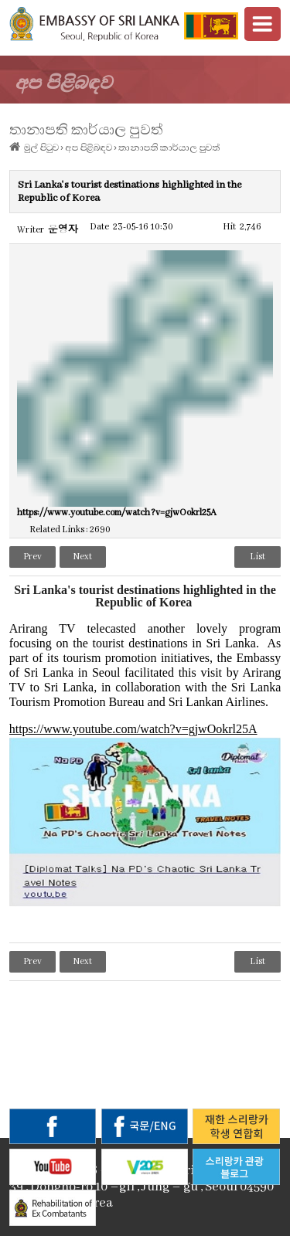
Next (82, 556)
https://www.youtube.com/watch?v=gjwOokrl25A (133, 729)
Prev (32, 556)
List (257, 556)
